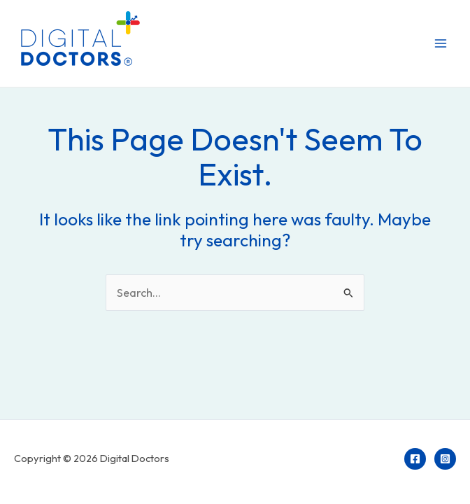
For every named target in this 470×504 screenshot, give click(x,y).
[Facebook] (415, 459)
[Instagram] (445, 459)
